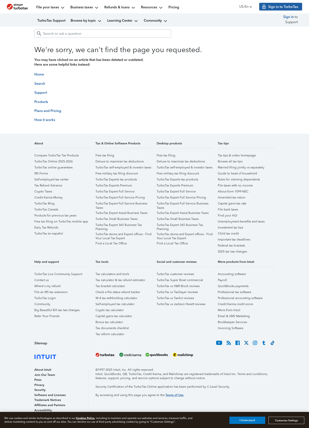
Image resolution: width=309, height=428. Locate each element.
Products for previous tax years (55, 215)
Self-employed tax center (51, 179)
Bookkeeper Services (232, 322)
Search (39, 84)
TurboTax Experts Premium (113, 185)
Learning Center (123, 21)
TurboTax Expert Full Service (115, 191)
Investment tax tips (230, 227)
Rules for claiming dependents (239, 179)
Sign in (288, 17)
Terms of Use (174, 395)
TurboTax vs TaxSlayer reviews (177, 292)
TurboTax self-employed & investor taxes (123, 167)
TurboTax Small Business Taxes (116, 219)
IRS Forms (41, 173)
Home (39, 74)
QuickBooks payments (233, 286)
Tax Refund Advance (48, 185)
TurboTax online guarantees (53, 167)
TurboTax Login (45, 298)
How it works (44, 120)
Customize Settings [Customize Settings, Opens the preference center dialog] (286, 420)
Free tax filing (104, 155)
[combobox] (102, 33)
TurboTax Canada (46, 209)
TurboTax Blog (44, 203)
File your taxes (50, 7)
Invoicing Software (230, 328)
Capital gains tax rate (232, 203)
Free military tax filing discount (116, 173)
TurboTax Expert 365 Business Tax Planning (118, 225)
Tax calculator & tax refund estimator (120, 280)
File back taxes (228, 209)
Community (156, 21)
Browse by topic (86, 21)
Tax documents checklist (112, 328)
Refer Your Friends (46, 316)
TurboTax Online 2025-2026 (53, 161)
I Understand (247, 420)
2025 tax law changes (232, 251)
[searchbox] (102, 33)
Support (40, 93)
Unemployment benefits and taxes (241, 221)
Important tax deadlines (234, 239)
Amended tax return (231, 197)
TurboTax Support (51, 20)
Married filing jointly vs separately (241, 167)
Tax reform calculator (109, 334)
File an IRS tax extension (51, 292)
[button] (62, 144)
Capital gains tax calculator (113, 316)
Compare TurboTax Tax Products (56, 155)
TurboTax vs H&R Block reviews (178, 286)
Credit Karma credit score (235, 304)
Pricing (173, 7)
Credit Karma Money (48, 197)
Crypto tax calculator (109, 310)
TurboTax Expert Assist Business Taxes (121, 213)
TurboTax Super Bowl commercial (180, 280)
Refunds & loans (120, 7)
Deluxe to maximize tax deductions (119, 161)
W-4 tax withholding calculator (116, 298)
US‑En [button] (246, 7)
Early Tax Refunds (46, 227)
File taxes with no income (235, 185)
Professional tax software (234, 292)
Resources (152, 7)
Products (41, 102)
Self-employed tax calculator (115, 304)
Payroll (222, 280)
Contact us (41, 280)
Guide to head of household (237, 173)
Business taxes (84, 7)
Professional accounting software (240, 298)
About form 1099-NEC (233, 191)
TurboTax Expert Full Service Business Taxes (121, 204)
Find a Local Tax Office (111, 243)
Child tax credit (228, 233)
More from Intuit (229, 310)
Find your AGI (227, 215)
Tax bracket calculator (110, 286)
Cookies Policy (85, 418)
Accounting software (232, 274)
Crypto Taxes (43, 191)
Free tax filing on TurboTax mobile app (61, 221)
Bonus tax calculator (109, 322)
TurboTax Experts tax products (116, 179)
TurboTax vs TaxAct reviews (175, 298)
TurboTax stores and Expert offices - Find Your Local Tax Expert (123, 234)
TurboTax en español (48, 233)
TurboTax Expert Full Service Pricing (120, 197)
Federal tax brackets (231, 245)
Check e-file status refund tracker (117, 292)
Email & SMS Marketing (234, 316)
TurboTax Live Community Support (58, 274)
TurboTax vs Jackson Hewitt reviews (181, 304)
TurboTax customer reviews (175, 274)
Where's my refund (47, 286)
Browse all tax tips (230, 161)
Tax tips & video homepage (237, 155)
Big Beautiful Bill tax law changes (57, 310)
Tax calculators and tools (112, 274)
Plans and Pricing (47, 111)
